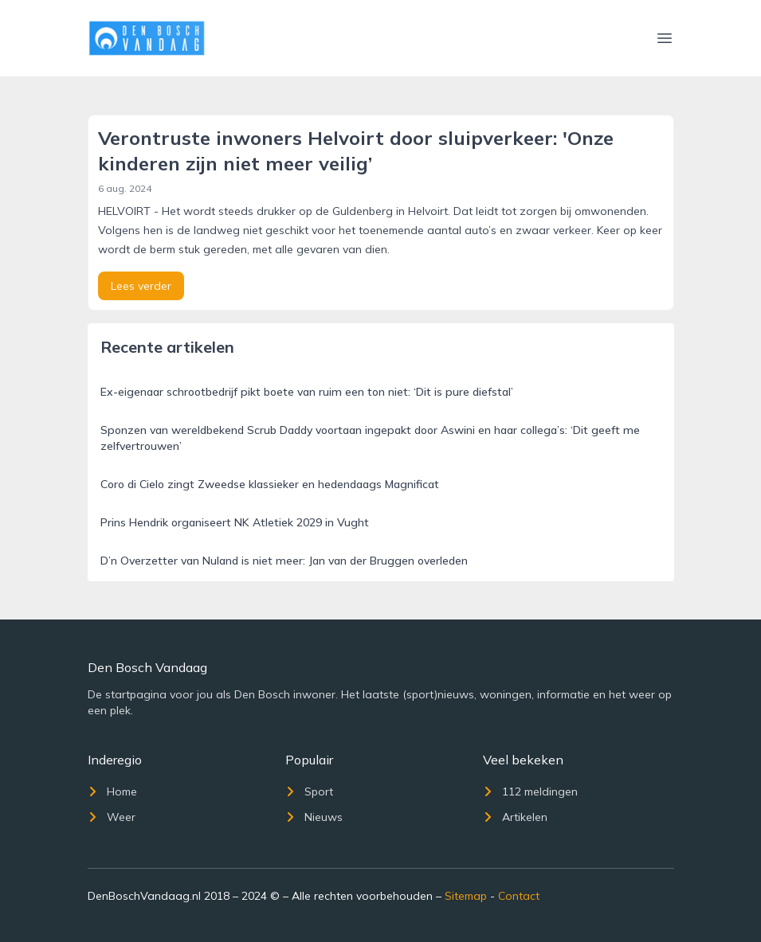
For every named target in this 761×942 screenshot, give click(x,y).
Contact (518, 896)
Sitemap (466, 896)
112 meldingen (530, 791)
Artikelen (515, 817)
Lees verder (141, 286)
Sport (309, 791)
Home (112, 791)
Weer (111, 817)
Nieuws (314, 817)
